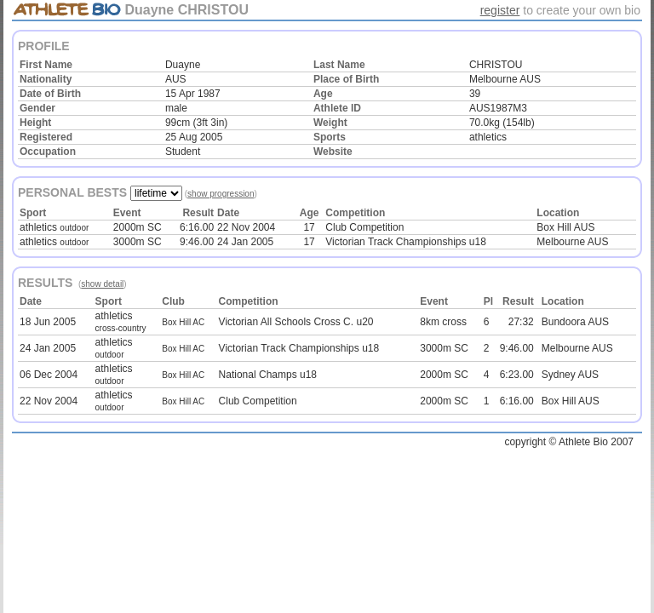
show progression (220, 193)
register (500, 10)
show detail (102, 284)
